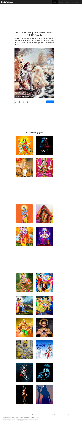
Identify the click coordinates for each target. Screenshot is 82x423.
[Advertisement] (41, 17)
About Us (61, 2)
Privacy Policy (76, 2)
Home (54, 2)
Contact (68, 2)
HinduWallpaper (7, 2)
